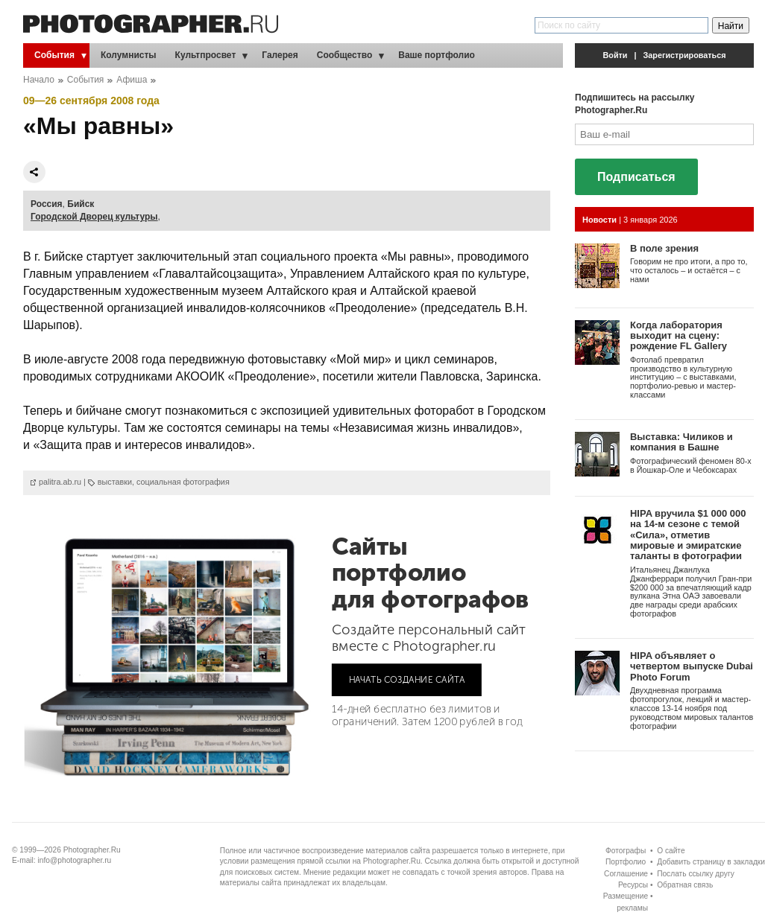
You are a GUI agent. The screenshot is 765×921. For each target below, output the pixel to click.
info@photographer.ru (75, 860)
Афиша (131, 79)
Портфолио (625, 862)
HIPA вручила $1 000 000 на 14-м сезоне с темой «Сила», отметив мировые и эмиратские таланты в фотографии (688, 534)
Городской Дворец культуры (94, 216)
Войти (615, 55)
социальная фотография (183, 481)
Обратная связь (685, 885)
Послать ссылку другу (695, 874)
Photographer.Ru (92, 850)
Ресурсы (633, 885)
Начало (38, 79)
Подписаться (636, 177)
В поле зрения (664, 248)
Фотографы (625, 851)
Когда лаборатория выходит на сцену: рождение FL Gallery (678, 335)
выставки (115, 481)
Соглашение (626, 874)
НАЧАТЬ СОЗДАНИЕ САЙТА (407, 680)
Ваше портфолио (436, 55)
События (54, 55)
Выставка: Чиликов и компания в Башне (681, 442)
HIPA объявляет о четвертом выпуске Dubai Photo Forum (691, 666)
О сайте (670, 851)
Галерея (280, 55)
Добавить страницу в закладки (711, 862)
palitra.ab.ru (60, 481)
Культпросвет (205, 55)
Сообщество (344, 55)
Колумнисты (129, 55)
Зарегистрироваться (684, 55)
